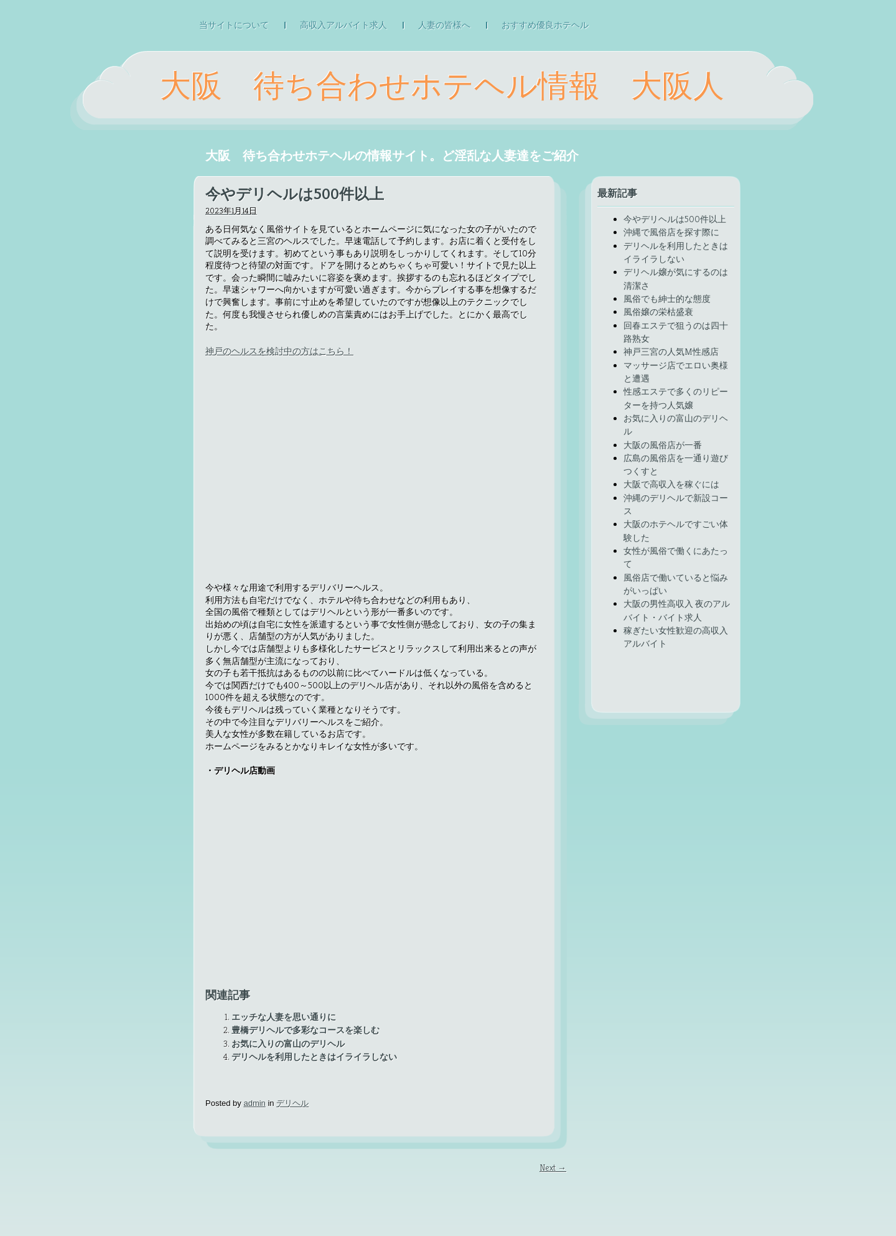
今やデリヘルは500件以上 (674, 219)
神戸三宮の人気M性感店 (671, 351)
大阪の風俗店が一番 (662, 445)
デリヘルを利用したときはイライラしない (314, 1056)
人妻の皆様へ (444, 25)
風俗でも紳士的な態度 (667, 298)
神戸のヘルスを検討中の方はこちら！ (279, 351)
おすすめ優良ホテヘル (545, 25)
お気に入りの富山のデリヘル (288, 1043)
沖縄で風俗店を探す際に (671, 232)
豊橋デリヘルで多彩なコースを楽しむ (305, 1030)
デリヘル (292, 1103)
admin (254, 1103)
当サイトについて (234, 25)
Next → (552, 1167)
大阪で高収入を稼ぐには (671, 484)
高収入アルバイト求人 (343, 25)
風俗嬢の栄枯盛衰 (658, 311)
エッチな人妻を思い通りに (283, 1017)
